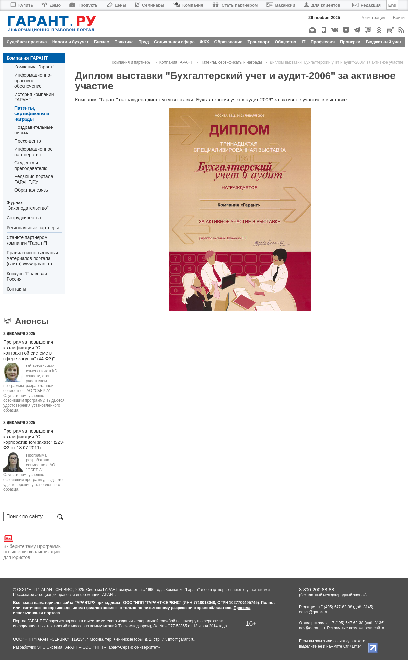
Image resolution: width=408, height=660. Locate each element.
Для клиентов (322, 5)
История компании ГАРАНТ (34, 97)
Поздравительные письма (33, 130)
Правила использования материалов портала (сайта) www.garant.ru (32, 258)
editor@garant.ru (313, 612)
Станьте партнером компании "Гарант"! (27, 240)
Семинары (149, 5)
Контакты (16, 289)
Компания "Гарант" (34, 66)
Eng (392, 5)
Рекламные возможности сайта (355, 628)
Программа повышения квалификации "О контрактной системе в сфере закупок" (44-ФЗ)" (29, 350)
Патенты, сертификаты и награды (31, 113)
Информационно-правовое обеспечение (33, 80)
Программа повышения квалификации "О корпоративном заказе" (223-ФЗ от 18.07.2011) (33, 439)
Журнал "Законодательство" (28, 205)
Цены (116, 5)
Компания (188, 5)
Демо (51, 5)
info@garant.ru (181, 639)
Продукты (84, 5)
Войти (399, 17)
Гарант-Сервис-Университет (132, 647)
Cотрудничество (24, 217)
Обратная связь (31, 190)
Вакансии (280, 5)
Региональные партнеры (33, 227)
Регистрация (373, 17)
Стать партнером (235, 5)
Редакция (366, 5)
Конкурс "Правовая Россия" (27, 276)
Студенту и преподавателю (30, 165)
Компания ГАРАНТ (27, 58)
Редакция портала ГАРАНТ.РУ (33, 179)
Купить (21, 5)
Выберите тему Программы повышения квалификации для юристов (32, 547)
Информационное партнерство (33, 151)
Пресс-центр (27, 140)
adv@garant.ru (312, 628)
